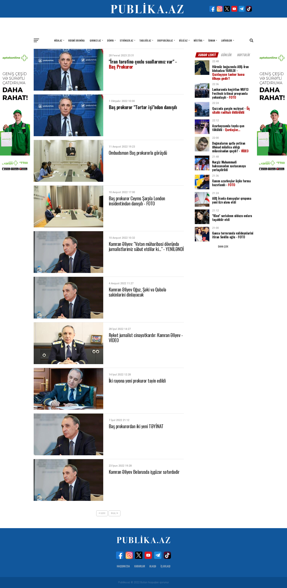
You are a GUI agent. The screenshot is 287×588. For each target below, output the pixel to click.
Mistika (198, 40)
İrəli (114, 513)
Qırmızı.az (95, 40)
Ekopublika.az (165, 40)
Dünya (110, 40)
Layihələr (226, 40)
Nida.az (58, 40)
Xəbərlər (139, 566)
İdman (211, 40)
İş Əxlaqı (165, 566)
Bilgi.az (183, 40)
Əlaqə (152, 566)
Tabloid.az (145, 40)
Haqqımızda (123, 566)
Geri (102, 513)
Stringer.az (126, 40)
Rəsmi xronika (76, 40)
